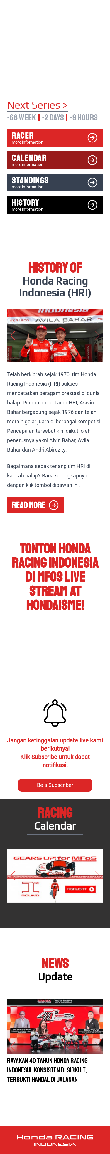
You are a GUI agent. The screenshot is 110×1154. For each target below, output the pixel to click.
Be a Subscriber (55, 785)
